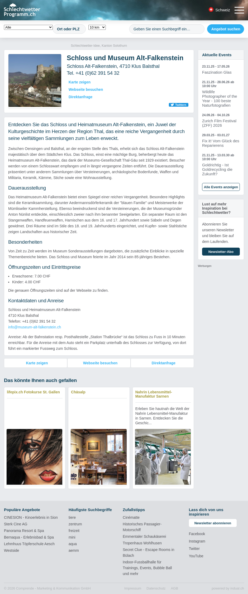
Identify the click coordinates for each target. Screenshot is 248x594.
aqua (73, 544)
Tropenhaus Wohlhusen (142, 543)
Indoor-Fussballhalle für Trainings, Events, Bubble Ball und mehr (147, 568)
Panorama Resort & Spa (24, 531)
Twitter (194, 548)
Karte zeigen (79, 82)
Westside (11, 550)
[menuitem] (132, 588)
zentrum (75, 524)
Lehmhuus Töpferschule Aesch (29, 544)
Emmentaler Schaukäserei (144, 536)
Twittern (180, 104)
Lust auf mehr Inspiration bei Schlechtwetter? (216, 208)
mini (72, 537)
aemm (74, 550)
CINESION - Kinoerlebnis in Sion (31, 517)
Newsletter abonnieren (212, 523)
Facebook (197, 534)
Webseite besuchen (86, 89)
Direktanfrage (80, 97)
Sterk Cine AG (15, 524)
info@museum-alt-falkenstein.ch (34, 327)
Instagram (197, 541)
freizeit (74, 531)
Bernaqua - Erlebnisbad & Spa (29, 537)
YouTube (196, 556)
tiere (72, 517)
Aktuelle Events (217, 55)
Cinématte (131, 517)
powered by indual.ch (228, 588)
